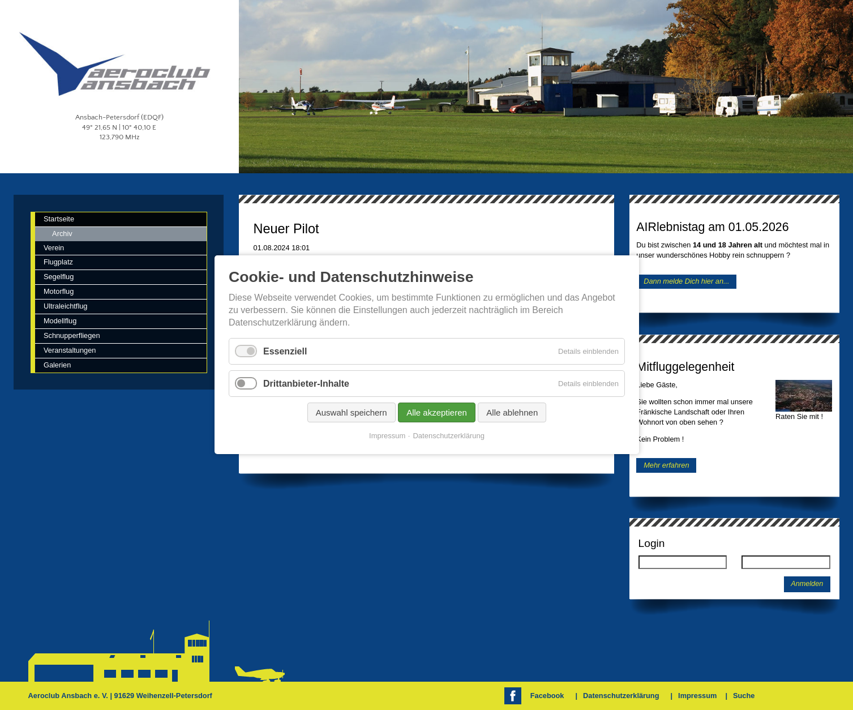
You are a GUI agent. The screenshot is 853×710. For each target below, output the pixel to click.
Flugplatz (58, 262)
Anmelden (807, 584)
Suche (744, 695)
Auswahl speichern (351, 413)
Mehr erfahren (666, 465)
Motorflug (59, 291)
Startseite (59, 219)
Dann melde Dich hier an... (687, 281)
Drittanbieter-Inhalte (306, 383)
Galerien (57, 365)
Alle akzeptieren (436, 413)
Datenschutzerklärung (621, 695)
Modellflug (60, 320)
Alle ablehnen (512, 413)
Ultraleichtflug (66, 306)
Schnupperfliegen (72, 335)
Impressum (697, 695)
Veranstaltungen (70, 350)
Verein (54, 247)
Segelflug (59, 276)
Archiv (62, 233)
